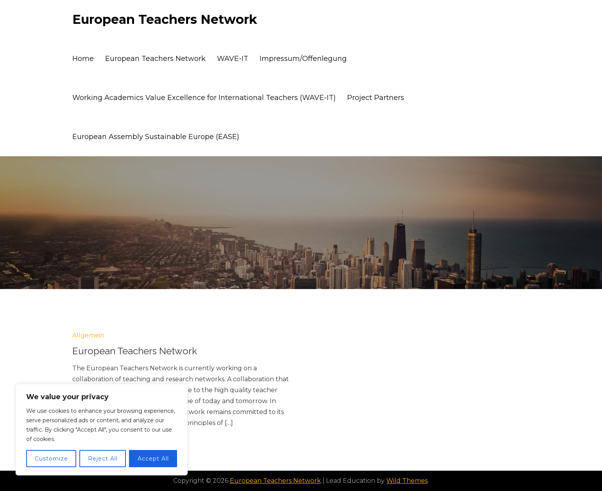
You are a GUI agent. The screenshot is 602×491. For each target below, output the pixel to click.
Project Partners (375, 97)
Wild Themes (407, 480)
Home (83, 58)
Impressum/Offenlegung (303, 58)
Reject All (103, 458)
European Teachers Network (164, 19)
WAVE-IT (232, 58)
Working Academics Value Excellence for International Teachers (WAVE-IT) (204, 97)
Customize (51, 458)
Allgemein (88, 335)
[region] (102, 429)
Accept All (153, 458)
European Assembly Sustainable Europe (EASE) (155, 136)
